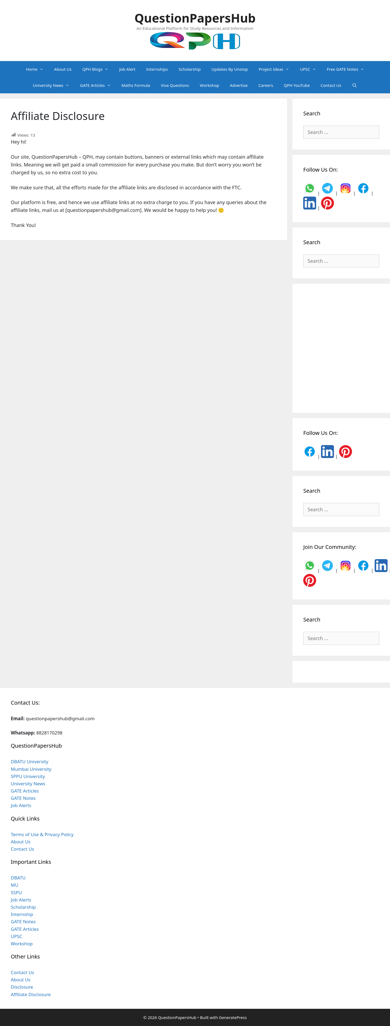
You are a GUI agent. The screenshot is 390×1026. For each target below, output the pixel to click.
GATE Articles (98, 85)
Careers (265, 85)
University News (54, 85)
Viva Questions (175, 85)
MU (14, 885)
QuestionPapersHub (195, 18)
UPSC (311, 69)
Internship (22, 914)
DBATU (18, 878)
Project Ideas (277, 69)
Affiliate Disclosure (31, 994)
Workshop (209, 85)
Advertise (239, 85)
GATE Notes (23, 798)
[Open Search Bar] (355, 85)
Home (37, 69)
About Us (63, 69)
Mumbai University (31, 769)
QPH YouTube (297, 85)
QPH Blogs (98, 69)
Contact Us (331, 85)
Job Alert (127, 69)
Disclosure (22, 987)
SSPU (16, 892)
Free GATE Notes (348, 69)
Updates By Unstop (229, 69)
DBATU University (29, 761)
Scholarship (190, 69)
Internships (157, 69)
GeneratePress (233, 1017)
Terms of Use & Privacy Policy (42, 834)
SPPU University (28, 776)
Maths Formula (136, 85)
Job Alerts (21, 805)
